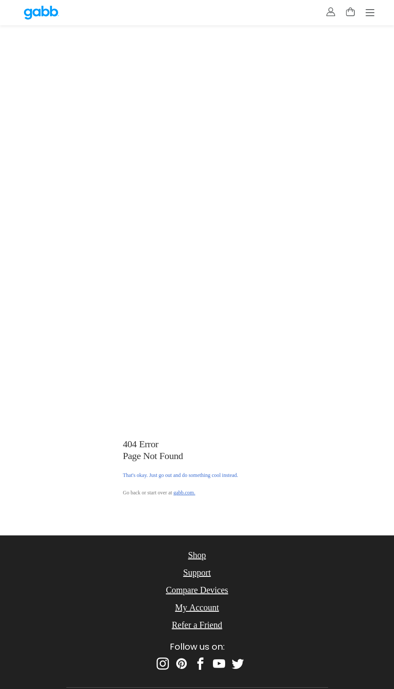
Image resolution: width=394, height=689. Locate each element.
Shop (197, 555)
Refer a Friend (197, 625)
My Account (197, 607)
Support (197, 572)
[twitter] (238, 664)
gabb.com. (184, 492)
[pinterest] (181, 664)
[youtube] (219, 664)
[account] (330, 11)
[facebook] (200, 664)
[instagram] (163, 664)
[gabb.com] (41, 13)
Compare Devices (197, 590)
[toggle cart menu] (350, 11)
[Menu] (370, 13)
